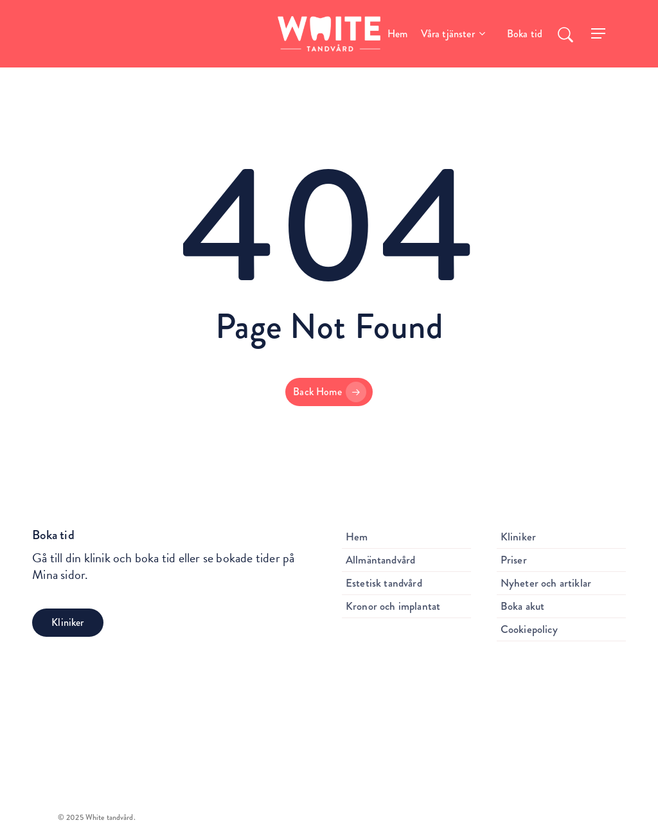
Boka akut (522, 606)
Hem (357, 536)
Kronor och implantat (393, 606)
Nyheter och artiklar (546, 583)
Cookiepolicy (529, 629)
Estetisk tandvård (384, 583)
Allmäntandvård (380, 559)
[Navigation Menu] (599, 33)
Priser (514, 559)
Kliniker (518, 536)
